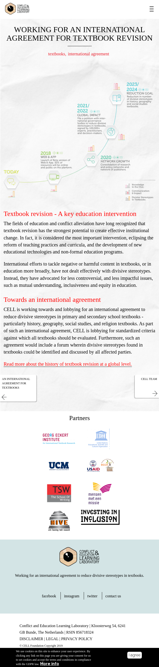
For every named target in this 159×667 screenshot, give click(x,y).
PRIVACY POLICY (76, 639)
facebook (49, 596)
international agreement (88, 54)
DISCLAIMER (31, 639)
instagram (71, 596)
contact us (113, 596)
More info (49, 665)
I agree (134, 656)
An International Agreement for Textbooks (16, 383)
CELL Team (149, 379)
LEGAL (52, 639)
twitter (92, 596)
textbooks (56, 54)
